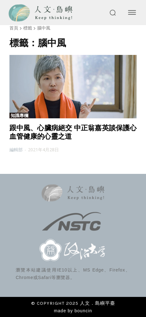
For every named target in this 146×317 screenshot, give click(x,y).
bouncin (83, 310)
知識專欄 (19, 115)
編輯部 (16, 150)
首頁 (13, 28)
